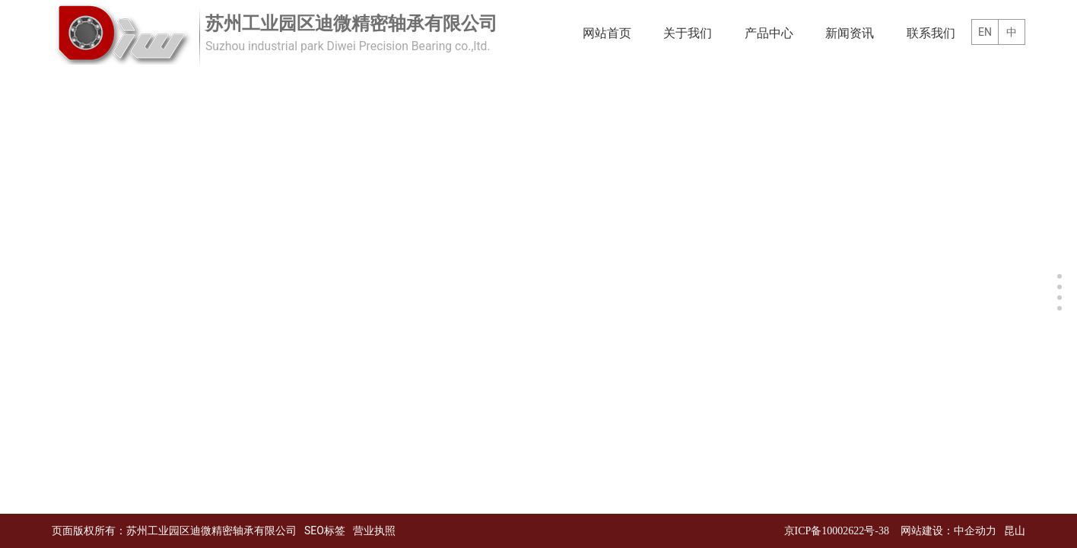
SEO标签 (324, 530)
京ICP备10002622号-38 (836, 531)
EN (985, 32)
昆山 (1014, 531)
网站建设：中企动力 (948, 531)
